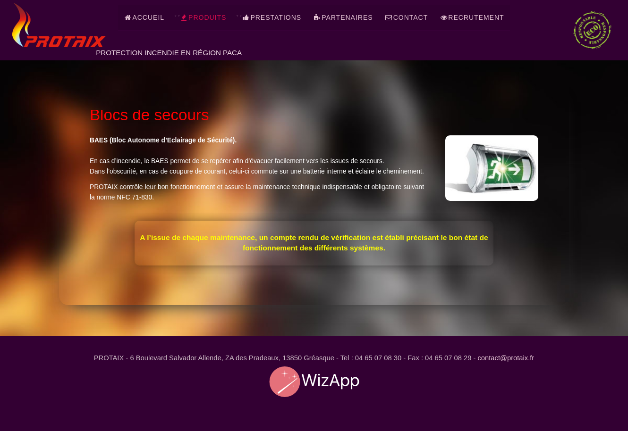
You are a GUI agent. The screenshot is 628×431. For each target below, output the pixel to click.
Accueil (144, 17)
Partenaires (343, 17)
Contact (406, 17)
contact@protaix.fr (506, 358)
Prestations (271, 17)
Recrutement (472, 17)
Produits (203, 17)
